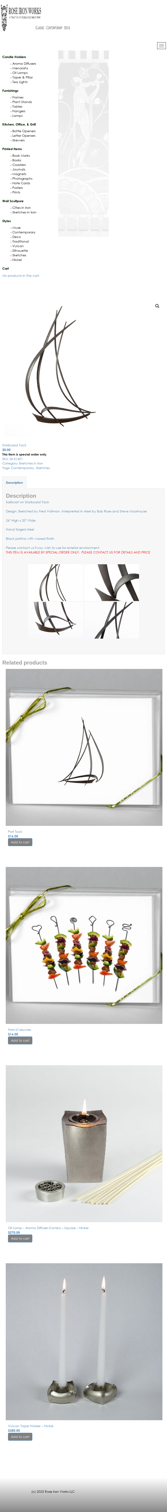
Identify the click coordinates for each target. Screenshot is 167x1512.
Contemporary (23, 232)
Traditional (20, 241)
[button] (157, 306)
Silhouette (19, 250)
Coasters (18, 164)
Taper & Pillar (22, 77)
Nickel (16, 259)
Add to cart (20, 842)
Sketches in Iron (23, 212)
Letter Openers (23, 135)
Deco (16, 237)
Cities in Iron (21, 207)
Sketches (18, 255)
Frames (17, 97)
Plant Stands (21, 102)
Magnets (18, 174)
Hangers (18, 111)
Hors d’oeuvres (19, 1029)
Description (14, 482)
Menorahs (19, 68)
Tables (16, 106)
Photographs (21, 178)
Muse (16, 227)
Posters (17, 187)
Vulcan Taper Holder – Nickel (30, 1426)
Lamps (16, 115)
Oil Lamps (19, 72)
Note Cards (20, 183)
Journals (18, 169)
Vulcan (17, 246)
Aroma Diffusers (23, 63)
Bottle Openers (23, 131)
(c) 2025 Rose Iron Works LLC (53, 1491)
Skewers (18, 140)
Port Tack (15, 831)
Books (16, 160)
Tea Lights (19, 82)
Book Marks (20, 155)
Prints (15, 192)
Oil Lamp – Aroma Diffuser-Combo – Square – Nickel (48, 1228)
